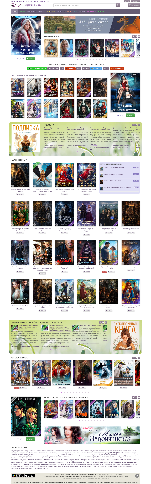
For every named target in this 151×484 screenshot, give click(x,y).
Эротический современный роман (22, 468)
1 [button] (61, 392)
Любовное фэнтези (53, 459)
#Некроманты (24, 453)
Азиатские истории (130, 453)
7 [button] (96, 59)
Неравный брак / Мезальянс (75, 462)
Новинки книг (19, 160)
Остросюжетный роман (100, 462)
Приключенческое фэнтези (52, 464)
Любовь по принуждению (98, 460)
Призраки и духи (35, 464)
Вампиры (88, 455)
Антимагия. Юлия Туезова (130, 267)
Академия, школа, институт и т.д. (22, 455)
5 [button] (90, 59)
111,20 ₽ (111, 272)
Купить (30, 58)
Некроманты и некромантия (57, 462)
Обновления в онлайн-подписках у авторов (36, 322)
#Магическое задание (105, 451)
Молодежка (19, 462)
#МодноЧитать (31, 11)
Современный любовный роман (48, 466)
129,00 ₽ (103, 388)
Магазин (59, 11)
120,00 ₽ (20, 272)
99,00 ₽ (64, 272)
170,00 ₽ (123, 388)
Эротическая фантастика (125, 466)
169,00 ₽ (86, 234)
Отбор (111, 462)
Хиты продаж (51, 36)
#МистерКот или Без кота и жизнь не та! (124, 451)
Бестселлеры (50, 11)
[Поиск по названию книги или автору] (84, 5)
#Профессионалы (70, 453)
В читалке (101, 11)
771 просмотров (24, 346)
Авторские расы (118, 453)
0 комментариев (64, 346)
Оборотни (89, 462)
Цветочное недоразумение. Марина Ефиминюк (117, 187)
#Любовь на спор (78, 451)
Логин (126, 1)
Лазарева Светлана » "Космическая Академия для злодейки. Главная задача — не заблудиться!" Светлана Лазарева (60, 328)
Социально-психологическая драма (74, 466)
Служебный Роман (29, 466)
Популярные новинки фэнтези (28, 75)
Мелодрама (127, 460)
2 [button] (64, 392)
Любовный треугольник (82, 460)
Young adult (108, 453)
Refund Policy (105, 478)
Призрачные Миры (33, 6)
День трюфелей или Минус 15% (122, 128)
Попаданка (25, 464)
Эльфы (115, 466)
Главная (14, 11)
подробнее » (48, 143)
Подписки (22, 11)
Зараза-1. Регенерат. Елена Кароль (114, 167)
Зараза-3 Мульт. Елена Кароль (113, 181)
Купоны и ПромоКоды (110, 476)
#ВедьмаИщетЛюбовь (17, 451)
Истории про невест (107, 457)
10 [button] (105, 59)
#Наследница (15, 453)
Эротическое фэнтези (41, 468)
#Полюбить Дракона (45, 453)
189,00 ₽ (42, 194)
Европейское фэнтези (77, 457)
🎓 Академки (70, 68)
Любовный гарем (69, 460)
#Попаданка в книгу (58, 453)
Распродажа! (68, 11)
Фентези (85, 68)
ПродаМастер (69, 464)
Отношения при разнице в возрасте (125, 462)
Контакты (26, 1)
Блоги (75, 11)
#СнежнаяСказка (81, 453)
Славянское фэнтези (17, 466)
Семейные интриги (98, 464)
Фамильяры (103, 466)
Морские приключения (30, 462)
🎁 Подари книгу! (117, 68)
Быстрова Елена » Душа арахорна (90, 325)
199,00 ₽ (64, 310)
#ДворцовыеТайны (30, 451)
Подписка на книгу (122, 476)
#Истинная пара (41, 451)
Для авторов (34, 1)
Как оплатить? (44, 1)
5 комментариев (34, 346)
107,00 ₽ (20, 194)
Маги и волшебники (115, 460)
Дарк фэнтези (37, 457)
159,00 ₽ (62, 388)
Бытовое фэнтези (67, 455)
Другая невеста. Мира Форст (20, 306)
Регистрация (135, 1)
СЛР (78, 68)
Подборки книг (91, 11)
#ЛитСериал (68, 451)
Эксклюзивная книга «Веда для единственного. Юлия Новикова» (100, 128)
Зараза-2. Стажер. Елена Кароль (113, 174)
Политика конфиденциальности (91, 478)
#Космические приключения (55, 451)
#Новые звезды (33, 453)
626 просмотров (54, 346)
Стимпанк (89, 466)
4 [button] (70, 392)
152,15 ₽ (23, 388)
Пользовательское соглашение (72, 478)
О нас (52, 474)
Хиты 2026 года (19, 358)
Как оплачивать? (110, 474)
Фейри (110, 466)
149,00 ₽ (64, 194)
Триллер (96, 466)
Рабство (89, 464)
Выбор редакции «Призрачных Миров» (66, 397)
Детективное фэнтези (56, 457)
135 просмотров (85, 343)
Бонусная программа (87, 476)
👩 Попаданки (96, 68)
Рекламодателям (59, 474)
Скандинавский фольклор (129, 464)
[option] (51, 48)
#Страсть (90, 453)
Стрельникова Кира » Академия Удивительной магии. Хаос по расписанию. (28, 327)
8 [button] (99, 59)
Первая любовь (15, 464)
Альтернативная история (42, 455)
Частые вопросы (16, 1)
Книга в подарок (98, 476)
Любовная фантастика (35, 460)
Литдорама (23, 460)
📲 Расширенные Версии (37, 68)
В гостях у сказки (79, 455)
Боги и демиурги (55, 455)
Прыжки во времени (80, 464)
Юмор (106, 68)
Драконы (67, 457)
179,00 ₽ (20, 233)
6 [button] (93, 59)
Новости (82, 11)
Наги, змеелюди (42, 462)
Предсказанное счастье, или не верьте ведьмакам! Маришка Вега (87, 229)
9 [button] (102, 59)
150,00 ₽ (108, 233)
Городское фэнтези (25, 457)
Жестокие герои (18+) (92, 457)
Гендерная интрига (127, 455)
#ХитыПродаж (53, 68)
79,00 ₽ (86, 194)
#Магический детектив (91, 451)
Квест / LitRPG (118, 457)
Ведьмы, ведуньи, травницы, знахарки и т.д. (106, 455)
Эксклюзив (41, 11)
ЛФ (62, 68)
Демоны (45, 457)
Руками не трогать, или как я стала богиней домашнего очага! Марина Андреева (42, 268)
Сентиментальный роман (113, 464)
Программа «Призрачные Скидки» (54, 476)
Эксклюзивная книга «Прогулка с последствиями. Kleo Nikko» (77, 128)
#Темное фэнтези (99, 453)
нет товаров (134, 5)
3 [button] (67, 392)
